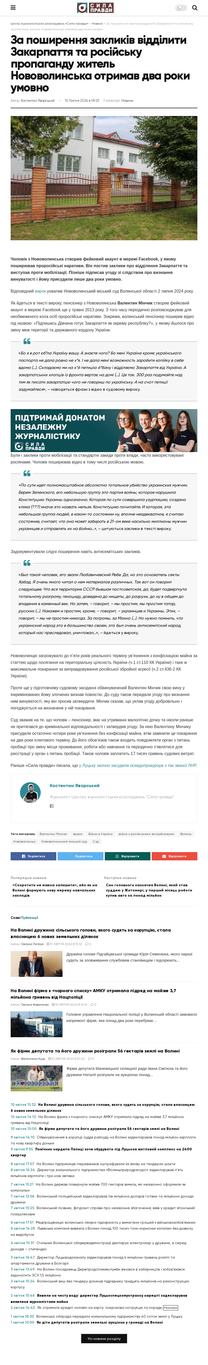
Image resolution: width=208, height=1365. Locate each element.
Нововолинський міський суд (64, 841)
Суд (96, 841)
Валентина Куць (33, 1061)
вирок (40, 291)
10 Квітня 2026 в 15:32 (64, 946)
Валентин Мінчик (53, 834)
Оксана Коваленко (35, 1007)
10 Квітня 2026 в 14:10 (69, 1007)
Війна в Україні (100, 834)
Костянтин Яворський (38, 101)
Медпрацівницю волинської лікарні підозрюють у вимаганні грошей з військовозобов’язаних (116, 1225)
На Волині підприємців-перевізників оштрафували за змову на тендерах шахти (106, 1166)
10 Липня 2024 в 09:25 (82, 101)
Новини (127, 101)
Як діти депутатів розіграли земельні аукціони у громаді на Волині (100, 1325)
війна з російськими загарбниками (146, 834)
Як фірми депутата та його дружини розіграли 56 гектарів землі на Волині (95, 1054)
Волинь (186, 834)
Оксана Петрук (32, 946)
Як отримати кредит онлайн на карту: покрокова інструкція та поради (100, 1310)
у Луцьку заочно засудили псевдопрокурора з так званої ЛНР (137, 765)
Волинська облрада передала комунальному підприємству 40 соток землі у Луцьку (109, 1319)
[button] (104, 1341)
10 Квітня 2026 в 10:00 (66, 1061)
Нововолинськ (24, 841)
